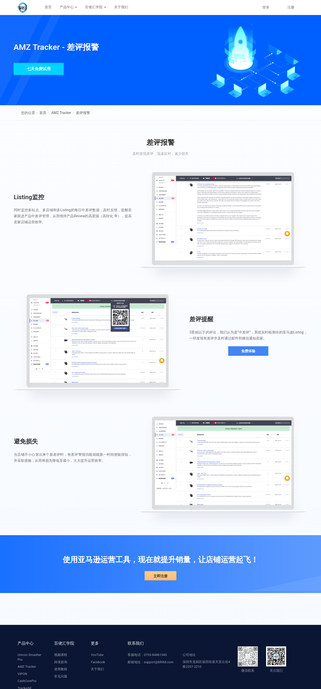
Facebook (98, 662)
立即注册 (160, 576)
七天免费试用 (39, 68)
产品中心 (68, 7)
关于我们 (121, 7)
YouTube (97, 655)
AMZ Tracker (61, 113)
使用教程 (60, 669)
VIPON (22, 674)
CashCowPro (27, 681)
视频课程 (60, 655)
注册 (290, 7)
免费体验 (248, 351)
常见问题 (60, 676)
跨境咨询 (60, 662)
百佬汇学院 (95, 7)
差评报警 (83, 113)
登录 (265, 7)
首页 (48, 7)
